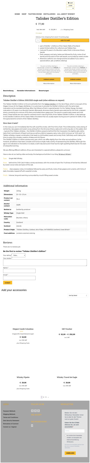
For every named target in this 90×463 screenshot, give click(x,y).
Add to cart (65, 40)
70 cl (18, 199)
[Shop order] (78, 295)
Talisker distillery (50, 104)
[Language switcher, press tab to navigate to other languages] (70, 8)
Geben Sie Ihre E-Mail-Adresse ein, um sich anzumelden (72, 425)
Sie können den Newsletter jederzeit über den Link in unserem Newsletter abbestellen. (74, 446)
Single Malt (20, 213)
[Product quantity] (38, 40)
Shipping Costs (68, 29)
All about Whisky (66, 14)
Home (17, 14)
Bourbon (19, 218)
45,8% (18, 205)
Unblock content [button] (49, 79)
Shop (24, 14)
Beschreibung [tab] (8, 91)
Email (5, 275)
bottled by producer (23, 209)
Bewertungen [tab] (44, 91)
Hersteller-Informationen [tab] (26, 91)
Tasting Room (35, 14)
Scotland (19, 222)
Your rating (7, 255)
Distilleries (49, 14)
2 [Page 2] (43, 397)
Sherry (25, 218)
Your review (7, 258)
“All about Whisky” (64, 154)
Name (5, 268)
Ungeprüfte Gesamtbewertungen (23, 334)
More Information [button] (48, 83)
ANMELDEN (70, 453)
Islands (18, 226)
